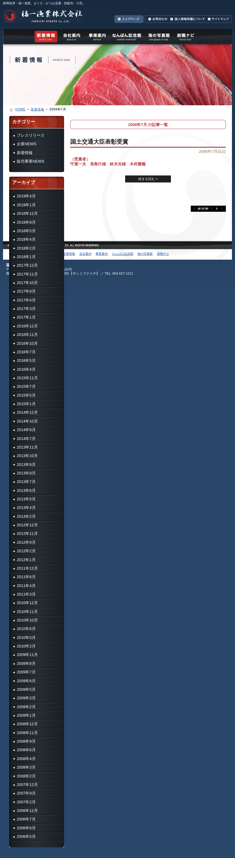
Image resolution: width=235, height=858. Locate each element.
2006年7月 (26, 819)
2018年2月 (26, 248)
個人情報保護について (187, 19)
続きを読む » (148, 179)
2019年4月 (26, 196)
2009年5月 (26, 689)
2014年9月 (26, 429)
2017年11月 (27, 274)
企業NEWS (26, 144)
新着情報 (25, 152)
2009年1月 (26, 715)
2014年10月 (27, 421)
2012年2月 (26, 551)
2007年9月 (26, 793)
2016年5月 (26, 360)
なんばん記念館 (126, 36)
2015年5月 (26, 395)
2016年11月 (27, 334)
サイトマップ (219, 19)
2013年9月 (26, 464)
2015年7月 (26, 386)
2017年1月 (26, 317)
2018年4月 (26, 239)
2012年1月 (26, 559)
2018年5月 (26, 231)
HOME (20, 109)
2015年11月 (27, 378)
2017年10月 (27, 282)
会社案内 (71, 36)
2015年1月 (26, 404)
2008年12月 (27, 724)
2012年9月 (26, 542)
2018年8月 (26, 222)
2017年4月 (26, 300)
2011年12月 (27, 568)
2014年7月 (26, 438)
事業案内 (96, 36)
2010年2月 (26, 646)
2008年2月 (26, 776)
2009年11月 (27, 654)
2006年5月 (26, 836)
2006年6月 (26, 828)
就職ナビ (185, 36)
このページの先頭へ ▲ (208, 209)
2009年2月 (26, 707)
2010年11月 (27, 611)
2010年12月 (27, 602)
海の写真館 (158, 36)
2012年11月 (27, 533)
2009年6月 (26, 681)
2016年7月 (26, 352)
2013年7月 (26, 481)
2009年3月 (26, 698)
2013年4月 (26, 507)
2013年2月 (26, 516)
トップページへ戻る (129, 19)
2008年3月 (26, 767)
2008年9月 (26, 741)
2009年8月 (26, 663)
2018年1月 (26, 256)
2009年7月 (26, 672)
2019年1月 (26, 205)
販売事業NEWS (30, 161)
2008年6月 (26, 750)
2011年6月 (26, 577)
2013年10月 (27, 455)
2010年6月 (26, 628)
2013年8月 (26, 473)
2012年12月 (27, 525)
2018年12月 (27, 213)
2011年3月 (26, 594)
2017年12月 (27, 265)
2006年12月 (27, 810)
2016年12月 (27, 326)
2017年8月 (26, 291)
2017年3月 (26, 308)
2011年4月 (26, 585)
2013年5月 (26, 499)
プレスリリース (31, 135)
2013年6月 (26, 490)
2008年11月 (27, 732)
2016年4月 (26, 369)
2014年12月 (27, 412)
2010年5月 (26, 637)
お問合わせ (157, 19)
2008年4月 (26, 758)
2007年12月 (27, 784)
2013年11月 (27, 447)
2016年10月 (27, 343)
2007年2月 (26, 802)
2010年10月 (27, 620)
